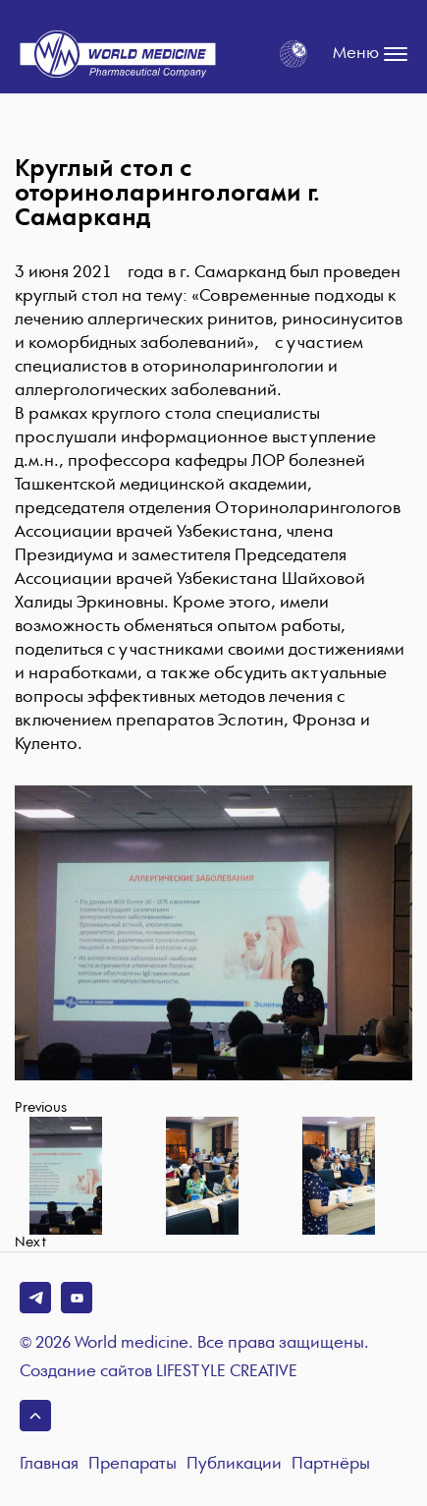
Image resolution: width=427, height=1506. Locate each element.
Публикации (234, 1464)
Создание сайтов (158, 1372)
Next (30, 1242)
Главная (49, 1464)
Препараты (132, 1464)
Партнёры (331, 1464)
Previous (41, 1108)
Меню (370, 54)
